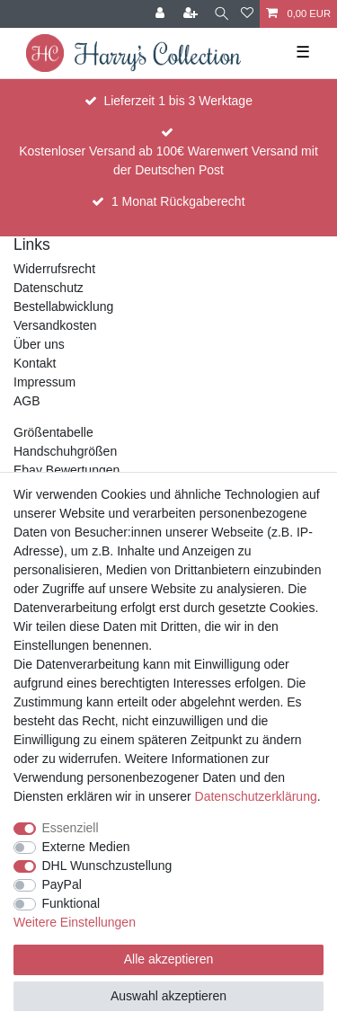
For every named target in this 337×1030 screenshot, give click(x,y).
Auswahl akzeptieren (168, 996)
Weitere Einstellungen (74, 922)
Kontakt (34, 363)
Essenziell (70, 828)
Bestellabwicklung (63, 306)
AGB (26, 401)
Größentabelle (53, 432)
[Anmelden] (161, 14)
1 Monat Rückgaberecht (178, 201)
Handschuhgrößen (65, 451)
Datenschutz (48, 287)
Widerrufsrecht (54, 269)
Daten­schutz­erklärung (256, 796)
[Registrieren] (192, 14)
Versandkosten (55, 325)
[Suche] (221, 14)
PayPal (62, 884)
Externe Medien (86, 846)
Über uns (39, 344)
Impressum (44, 382)
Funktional (71, 903)
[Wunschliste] (247, 14)
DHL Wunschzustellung (107, 865)
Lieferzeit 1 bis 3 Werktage (178, 100)
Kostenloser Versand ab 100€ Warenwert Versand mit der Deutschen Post (168, 160)
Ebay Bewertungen (66, 470)
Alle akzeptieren (169, 959)
